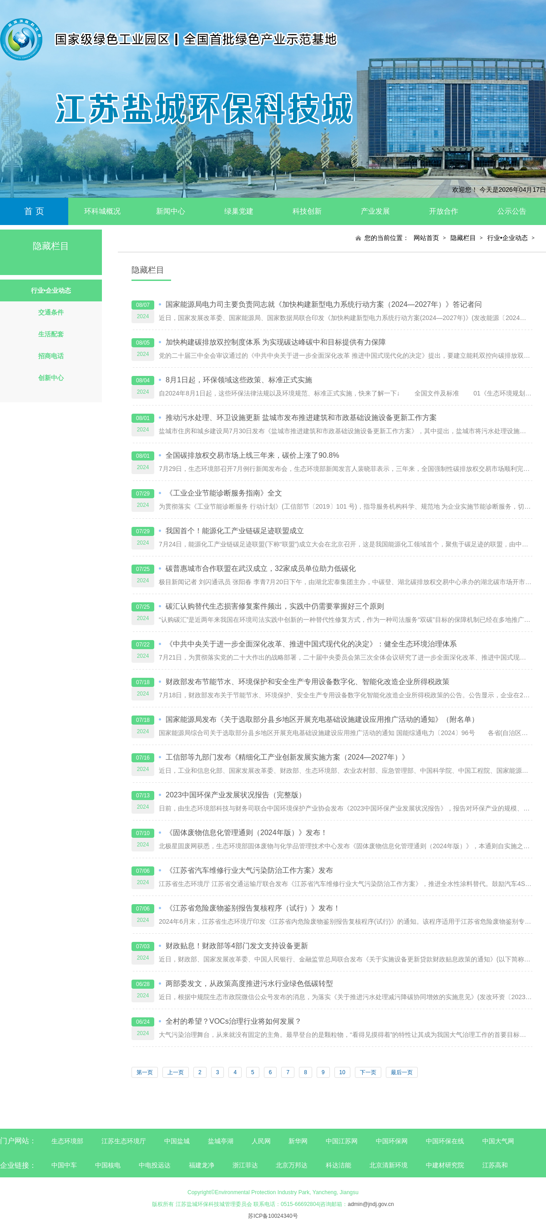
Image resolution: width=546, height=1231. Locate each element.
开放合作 (443, 211)
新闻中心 (170, 211)
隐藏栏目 (463, 237)
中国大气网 (498, 1141)
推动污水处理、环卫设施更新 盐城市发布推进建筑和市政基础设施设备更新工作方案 (301, 417)
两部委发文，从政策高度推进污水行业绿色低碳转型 (249, 983)
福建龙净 (201, 1165)
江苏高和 (495, 1165)
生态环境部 (67, 1141)
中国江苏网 (342, 1141)
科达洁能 (338, 1165)
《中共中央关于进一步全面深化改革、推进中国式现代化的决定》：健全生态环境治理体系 (311, 644)
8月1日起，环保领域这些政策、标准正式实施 (239, 380)
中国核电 (108, 1165)
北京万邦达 (292, 1165)
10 (342, 1072)
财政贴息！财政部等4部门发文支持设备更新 (237, 946)
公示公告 (511, 211)
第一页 (144, 1072)
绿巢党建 (238, 211)
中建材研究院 (445, 1165)
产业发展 (375, 211)
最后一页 (402, 1072)
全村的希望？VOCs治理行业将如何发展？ (234, 1021)
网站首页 (426, 237)
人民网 (261, 1141)
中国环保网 (393, 1141)
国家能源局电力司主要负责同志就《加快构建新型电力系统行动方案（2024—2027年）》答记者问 (324, 304)
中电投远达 (155, 1165)
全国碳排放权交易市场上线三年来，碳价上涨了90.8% (252, 455)
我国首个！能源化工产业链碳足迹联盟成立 (235, 531)
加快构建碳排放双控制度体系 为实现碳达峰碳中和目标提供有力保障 (276, 342)
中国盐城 (177, 1141)
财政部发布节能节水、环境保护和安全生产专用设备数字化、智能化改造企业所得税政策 (308, 682)
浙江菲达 (245, 1165)
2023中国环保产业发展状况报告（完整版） (236, 795)
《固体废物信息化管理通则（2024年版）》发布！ (247, 832)
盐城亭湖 (220, 1141)
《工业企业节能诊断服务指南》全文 (224, 493)
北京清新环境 (388, 1165)
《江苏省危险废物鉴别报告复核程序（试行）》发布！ (253, 908)
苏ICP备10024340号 (273, 1216)
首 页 (34, 211)
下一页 (368, 1072)
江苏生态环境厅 (123, 1141)
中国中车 (64, 1165)
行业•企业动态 (507, 237)
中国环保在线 (445, 1141)
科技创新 (307, 211)
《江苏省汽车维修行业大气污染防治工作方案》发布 (249, 870)
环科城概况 (102, 211)
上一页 (175, 1072)
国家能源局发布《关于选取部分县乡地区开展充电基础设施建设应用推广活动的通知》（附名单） (322, 719)
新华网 (298, 1141)
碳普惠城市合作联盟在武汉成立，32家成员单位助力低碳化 (261, 568)
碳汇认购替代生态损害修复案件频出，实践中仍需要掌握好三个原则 (275, 606)
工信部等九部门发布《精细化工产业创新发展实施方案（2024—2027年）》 (287, 757)
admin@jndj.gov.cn (371, 1204)
